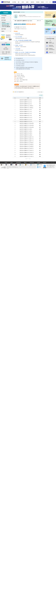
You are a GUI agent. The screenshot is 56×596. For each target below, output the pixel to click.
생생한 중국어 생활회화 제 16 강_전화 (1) (26, 129)
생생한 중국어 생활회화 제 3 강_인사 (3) (26, 103)
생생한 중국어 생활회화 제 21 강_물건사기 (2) (26, 138)
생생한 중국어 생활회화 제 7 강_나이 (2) (26, 111)
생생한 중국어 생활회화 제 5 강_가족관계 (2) (26, 107)
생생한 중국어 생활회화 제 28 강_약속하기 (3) (26, 152)
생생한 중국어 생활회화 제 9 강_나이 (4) (26, 115)
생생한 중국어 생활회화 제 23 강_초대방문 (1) (26, 142)
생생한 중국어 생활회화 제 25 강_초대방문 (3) (26, 146)
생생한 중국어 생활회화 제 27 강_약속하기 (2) (26, 150)
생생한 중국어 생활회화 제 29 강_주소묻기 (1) (26, 154)
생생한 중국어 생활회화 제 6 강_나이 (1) (26, 109)
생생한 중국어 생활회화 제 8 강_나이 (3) (26, 113)
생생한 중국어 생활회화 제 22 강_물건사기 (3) (26, 140)
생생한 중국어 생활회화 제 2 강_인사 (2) (26, 101)
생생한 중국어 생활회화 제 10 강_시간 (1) (26, 117)
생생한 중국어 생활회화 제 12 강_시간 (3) (26, 121)
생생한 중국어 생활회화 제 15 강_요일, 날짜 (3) (27, 127)
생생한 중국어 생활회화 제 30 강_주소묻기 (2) (26, 156)
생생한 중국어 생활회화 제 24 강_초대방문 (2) (26, 144)
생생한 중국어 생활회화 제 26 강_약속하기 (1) (26, 148)
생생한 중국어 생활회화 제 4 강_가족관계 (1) (26, 105)
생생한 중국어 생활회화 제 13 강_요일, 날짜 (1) (27, 123)
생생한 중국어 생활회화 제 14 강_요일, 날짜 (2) (27, 125)
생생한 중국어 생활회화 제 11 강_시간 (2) (26, 119)
